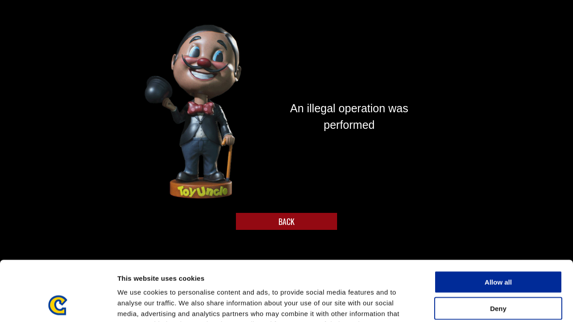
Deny (498, 252)
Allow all (498, 225)
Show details (470, 304)
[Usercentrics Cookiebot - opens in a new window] (58, 304)
